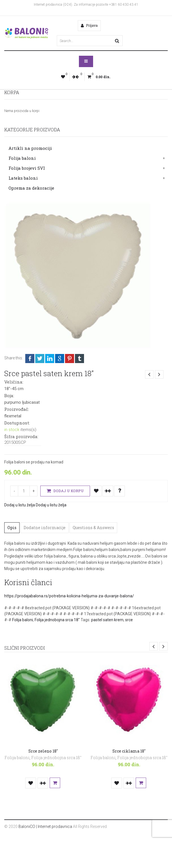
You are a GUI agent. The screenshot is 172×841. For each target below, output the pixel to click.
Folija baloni (22, 158)
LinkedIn (49, 358)
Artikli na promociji (30, 148)
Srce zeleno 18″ (43, 751)
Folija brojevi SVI (27, 168)
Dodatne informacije (45, 527)
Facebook (29, 358)
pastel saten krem (107, 620)
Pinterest (69, 358)
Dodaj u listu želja (96, 491)
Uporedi (107, 491)
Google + (59, 358)
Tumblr (79, 358)
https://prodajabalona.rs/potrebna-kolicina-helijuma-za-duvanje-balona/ (69, 596)
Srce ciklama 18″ (129, 751)
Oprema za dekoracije (31, 188)
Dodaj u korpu (65, 491)
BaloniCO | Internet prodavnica (45, 826)
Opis (11, 527)
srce (129, 620)
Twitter (39, 358)
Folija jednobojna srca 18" (57, 620)
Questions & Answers (93, 527)
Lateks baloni (23, 178)
